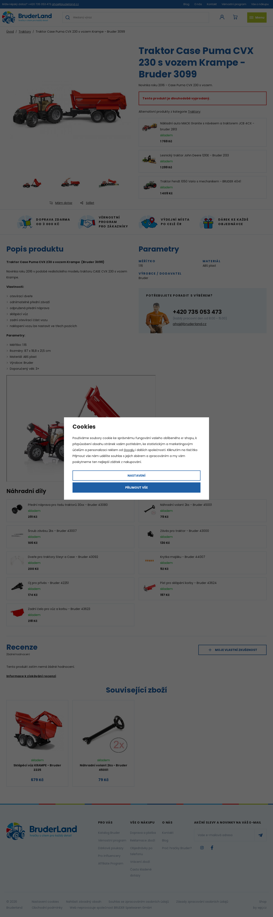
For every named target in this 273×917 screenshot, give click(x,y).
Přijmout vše (136, 487)
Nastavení (136, 475)
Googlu (129, 450)
